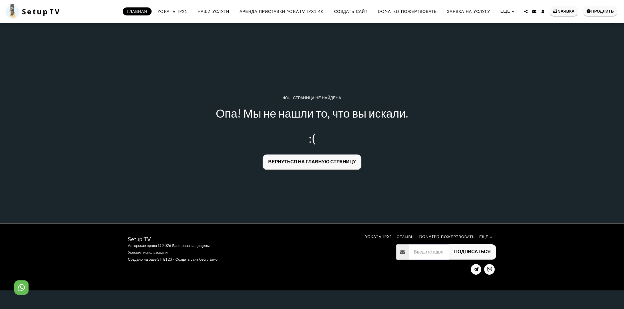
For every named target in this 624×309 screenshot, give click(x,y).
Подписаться (472, 251)
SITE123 (164, 259)
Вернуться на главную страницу (312, 162)
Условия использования (149, 252)
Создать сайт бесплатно (196, 259)
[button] (526, 11)
